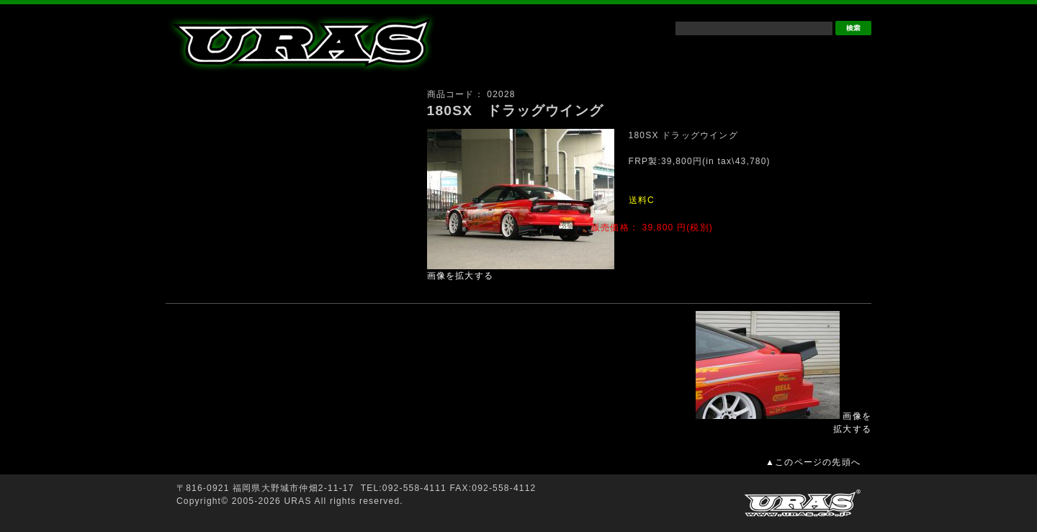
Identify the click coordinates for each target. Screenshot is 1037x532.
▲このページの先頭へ (813, 462)
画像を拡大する (460, 276)
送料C (642, 200)
